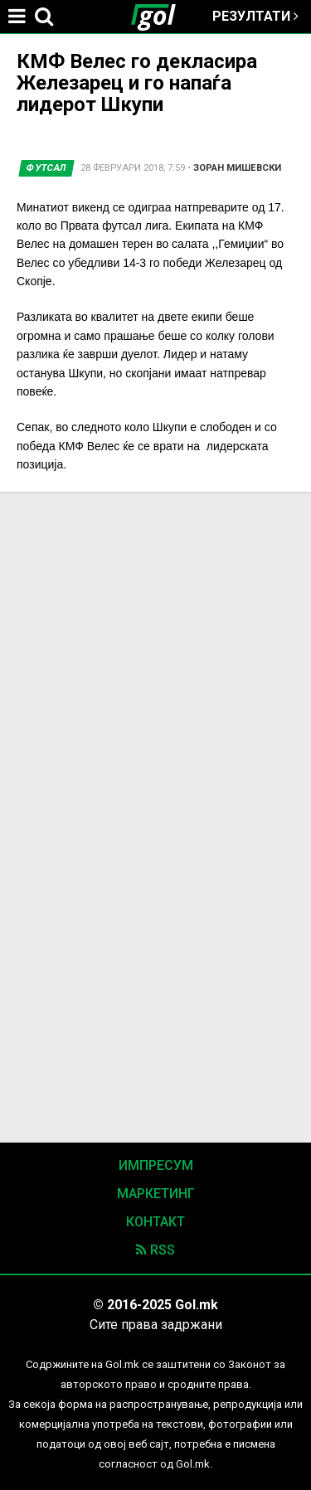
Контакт (155, 1222)
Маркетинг (156, 1193)
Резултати (255, 16)
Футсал (46, 168)
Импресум (156, 1165)
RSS (155, 1250)
